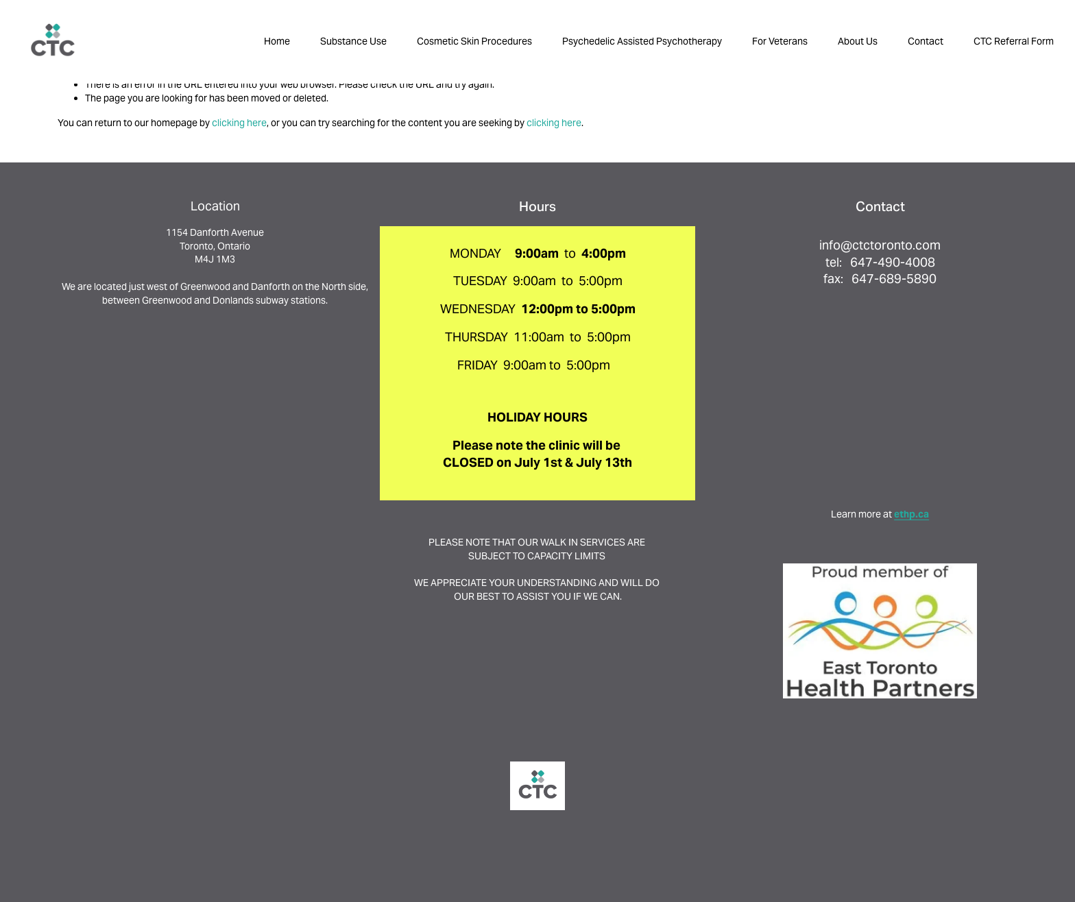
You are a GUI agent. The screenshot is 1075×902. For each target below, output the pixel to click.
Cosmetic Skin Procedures (474, 41)
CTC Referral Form (1014, 41)
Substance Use (353, 41)
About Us (858, 41)
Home (277, 41)
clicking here (239, 123)
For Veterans (780, 41)
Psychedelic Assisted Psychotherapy (642, 41)
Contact (925, 41)
